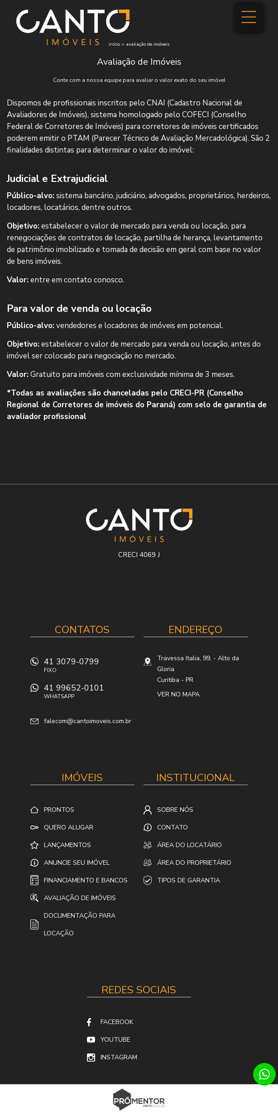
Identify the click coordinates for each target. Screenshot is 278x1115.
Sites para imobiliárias (139, 1112)
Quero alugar (68, 827)
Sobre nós (175, 809)
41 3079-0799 (89, 667)
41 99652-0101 (89, 693)
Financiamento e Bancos (86, 880)
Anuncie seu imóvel (77, 862)
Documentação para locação (79, 924)
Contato (172, 827)
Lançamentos (67, 845)
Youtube (115, 1039)
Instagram (119, 1057)
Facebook (117, 1022)
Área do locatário (189, 845)
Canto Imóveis (139, 525)
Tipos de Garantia (188, 880)
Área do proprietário (194, 862)
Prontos (59, 809)
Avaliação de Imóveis (80, 898)
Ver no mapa (178, 694)
